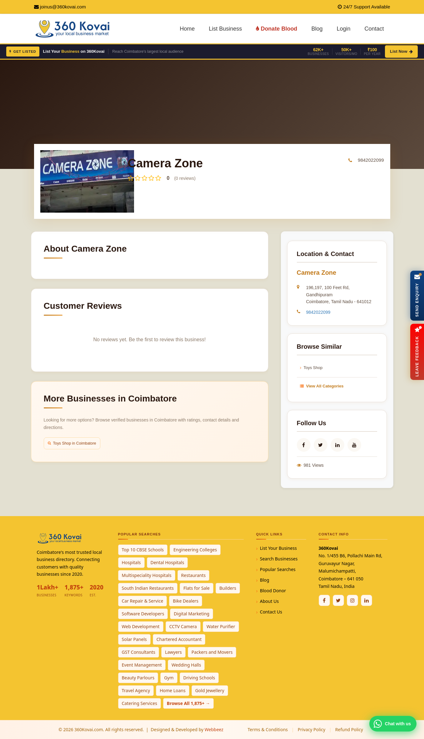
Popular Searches (278, 569)
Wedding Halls (186, 665)
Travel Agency (136, 690)
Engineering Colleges (195, 550)
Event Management (142, 665)
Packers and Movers (212, 652)
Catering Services (139, 703)
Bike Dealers (185, 601)
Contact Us (271, 612)
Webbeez (214, 729)
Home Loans (173, 690)
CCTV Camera (183, 626)
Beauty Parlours (138, 678)
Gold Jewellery (209, 690)
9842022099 (371, 160)
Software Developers (143, 614)
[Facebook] (324, 600)
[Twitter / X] (338, 600)
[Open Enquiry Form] (417, 296)
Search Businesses (279, 559)
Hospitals (131, 562)
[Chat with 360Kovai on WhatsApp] (393, 724)
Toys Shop (311, 367)
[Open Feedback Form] (417, 352)
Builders (227, 588)
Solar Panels (134, 639)
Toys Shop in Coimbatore (73, 443)
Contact (374, 29)
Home (187, 29)
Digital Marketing (191, 614)
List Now (401, 51)
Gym (168, 678)
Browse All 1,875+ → (188, 703)
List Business (225, 29)
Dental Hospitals (167, 562)
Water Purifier (221, 626)
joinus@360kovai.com (63, 6)
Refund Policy (349, 729)
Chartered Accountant (179, 639)
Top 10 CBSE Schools (143, 550)
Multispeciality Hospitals (147, 575)
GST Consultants (139, 652)
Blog (316, 29)
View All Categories (322, 386)
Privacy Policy (311, 729)
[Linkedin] (366, 600)
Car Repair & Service (142, 601)
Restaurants (193, 575)
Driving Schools (199, 678)
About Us (269, 601)
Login (343, 29)
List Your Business (278, 548)
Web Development (141, 626)
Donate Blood (276, 29)
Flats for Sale (196, 588)
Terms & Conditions (268, 729)
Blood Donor (273, 591)
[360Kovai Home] (73, 28)
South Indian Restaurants (148, 588)
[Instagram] (352, 600)
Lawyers (173, 652)
